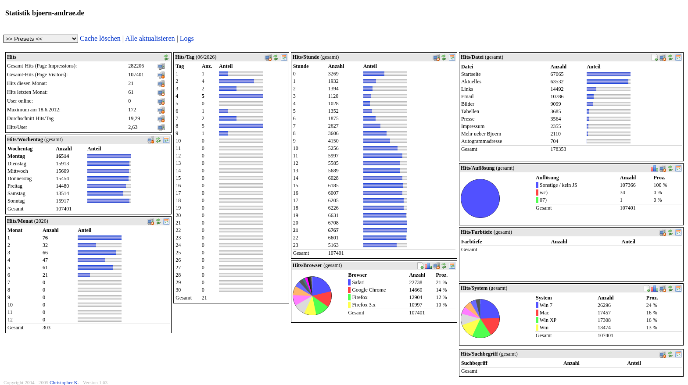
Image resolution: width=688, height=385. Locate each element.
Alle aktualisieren (150, 38)
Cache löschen (100, 38)
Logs (187, 38)
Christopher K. (64, 382)
